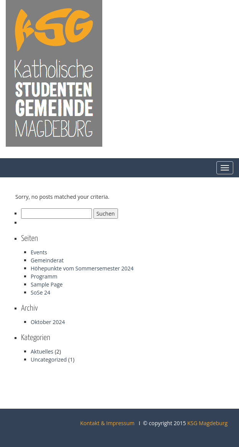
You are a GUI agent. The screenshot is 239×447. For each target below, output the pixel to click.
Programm (44, 276)
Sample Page (47, 284)
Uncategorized (49, 359)
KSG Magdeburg (207, 423)
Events (39, 252)
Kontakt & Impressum (107, 423)
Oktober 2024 (48, 322)
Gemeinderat (47, 260)
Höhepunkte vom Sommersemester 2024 (82, 268)
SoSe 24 (40, 292)
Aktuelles (42, 351)
